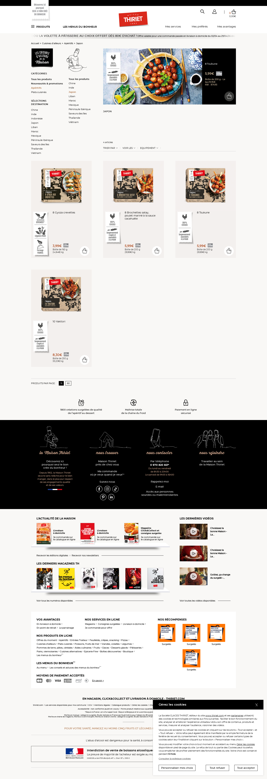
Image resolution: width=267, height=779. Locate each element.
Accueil (35, 43)
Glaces (105, 647)
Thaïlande (37, 148)
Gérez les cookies (140, 705)
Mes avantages (226, 26)
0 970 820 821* (159, 465)
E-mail (160, 486)
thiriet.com (38, 705)
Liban (34, 127)
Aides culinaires (83, 647)
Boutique (128, 651)
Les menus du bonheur (80, 26)
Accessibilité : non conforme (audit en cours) (98, 709)
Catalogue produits (121, 705)
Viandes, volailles (111, 644)
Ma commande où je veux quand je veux (107, 473)
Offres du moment (47, 640)
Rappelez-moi (160, 481)
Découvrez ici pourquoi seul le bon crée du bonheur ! (55, 464)
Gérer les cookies (246, 744)
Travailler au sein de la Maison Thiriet (212, 463)
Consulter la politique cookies (175, 758)
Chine (34, 109)
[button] (214, 12)
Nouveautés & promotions (47, 83)
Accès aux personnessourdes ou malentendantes (159, 493)
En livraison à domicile (49, 624)
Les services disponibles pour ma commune (65, 705)
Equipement (147, 148)
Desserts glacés (119, 647)
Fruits (97, 647)
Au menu (42, 667)
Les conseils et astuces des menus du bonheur (75, 667)
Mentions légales (102, 705)
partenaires (237, 715)
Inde (33, 114)
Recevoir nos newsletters (85, 555)
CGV (90, 705)
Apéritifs (68, 43)
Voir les (128, 148)
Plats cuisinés (38, 92)
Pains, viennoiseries (47, 651)
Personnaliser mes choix (177, 767)
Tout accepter (246, 767)
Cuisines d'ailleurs (51, 43)
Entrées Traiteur (79, 640)
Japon (79, 43)
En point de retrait (46, 627)
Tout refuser (217, 767)
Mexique (36, 135)
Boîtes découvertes (110, 651)
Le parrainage (66, 627)
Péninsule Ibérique (42, 140)
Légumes (127, 644)
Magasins (90, 624)
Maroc (34, 131)
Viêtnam (74, 122)
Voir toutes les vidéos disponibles (197, 601)
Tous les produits (41, 79)
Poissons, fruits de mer (87, 644)
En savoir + (98, 680)
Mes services (173, 26)
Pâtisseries (136, 647)
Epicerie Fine (91, 651)
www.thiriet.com (214, 715)
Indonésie (37, 118)
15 (61, 383)
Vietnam (36, 152)
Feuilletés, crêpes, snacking (104, 640)
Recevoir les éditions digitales (52, 555)
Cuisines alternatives (71, 651)
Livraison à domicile (133, 624)
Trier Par (109, 148)
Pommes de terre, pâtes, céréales (55, 647)
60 (68, 383)
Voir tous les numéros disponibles (54, 601)
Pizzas (124, 640)
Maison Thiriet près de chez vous (107, 463)
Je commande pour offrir (98, 627)
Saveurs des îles (40, 144)
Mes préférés (200, 26)
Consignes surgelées (109, 624)
